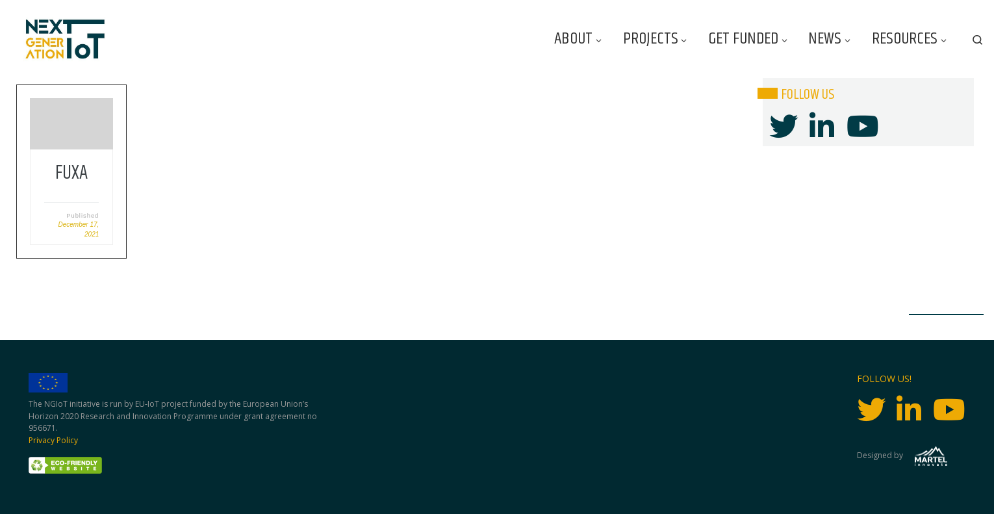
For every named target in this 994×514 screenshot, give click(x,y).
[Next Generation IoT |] (65, 39)
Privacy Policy (53, 440)
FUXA (71, 173)
